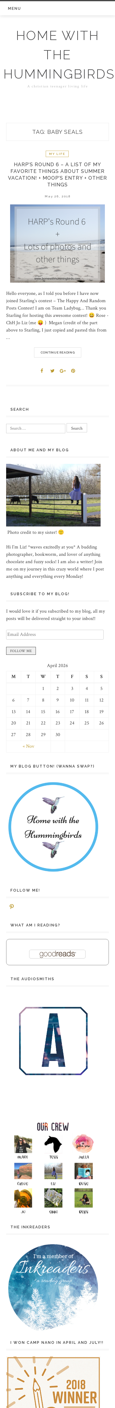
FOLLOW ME (21, 651)
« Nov (28, 746)
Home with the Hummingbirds (59, 55)
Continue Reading (57, 352)
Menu (14, 8)
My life (57, 154)
